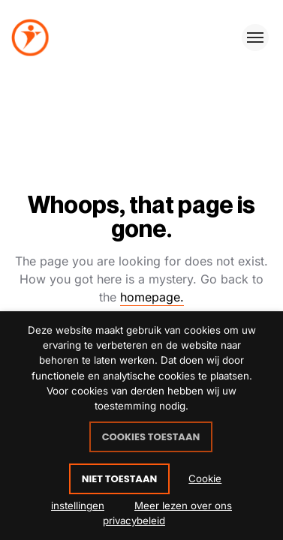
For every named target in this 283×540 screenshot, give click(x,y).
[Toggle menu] (255, 37)
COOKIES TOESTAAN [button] (151, 437)
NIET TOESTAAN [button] (120, 479)
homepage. (152, 297)
